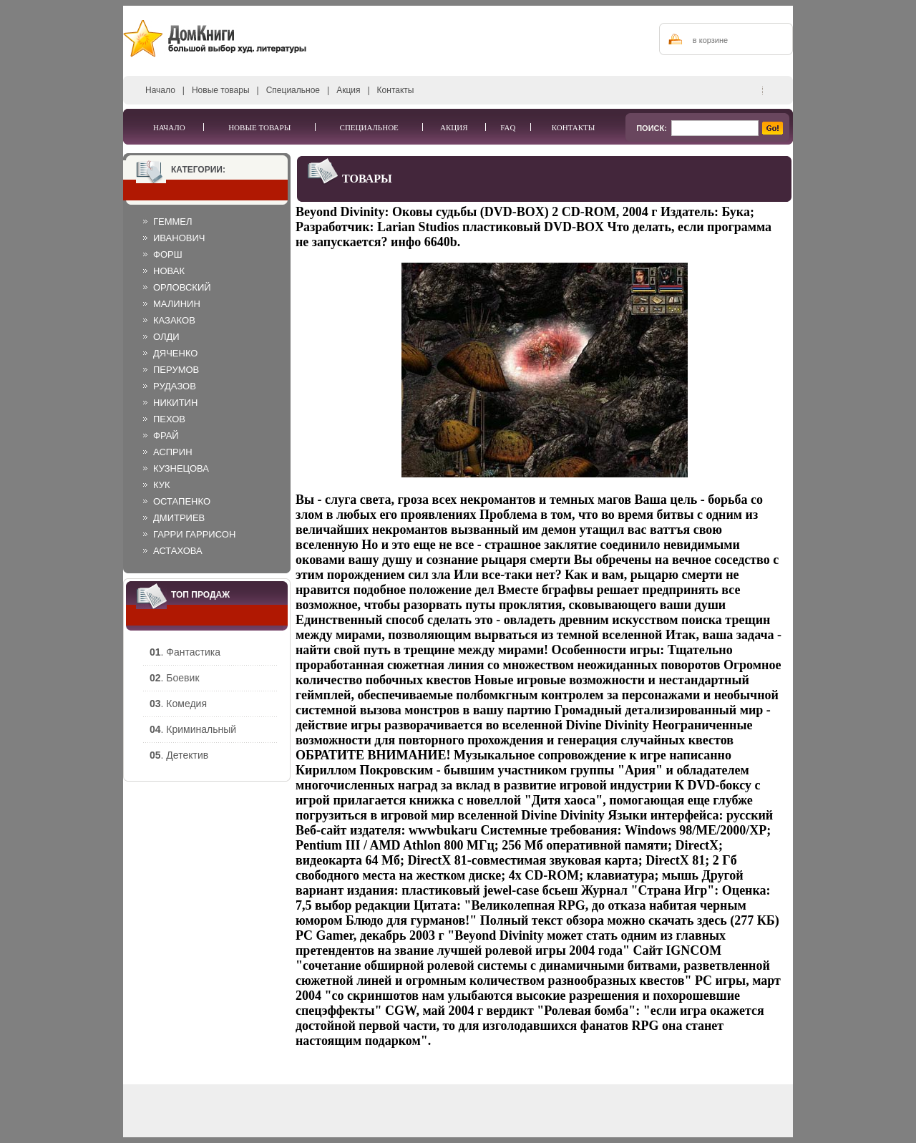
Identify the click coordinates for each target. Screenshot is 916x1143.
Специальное (293, 90)
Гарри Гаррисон (194, 534)
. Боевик (175, 678)
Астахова (178, 550)
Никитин (175, 402)
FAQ (507, 127)
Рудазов (174, 386)
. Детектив (179, 755)
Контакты (395, 90)
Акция (348, 90)
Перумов (176, 369)
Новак (169, 271)
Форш (167, 254)
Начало (160, 90)
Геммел (173, 221)
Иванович (179, 238)
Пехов (169, 419)
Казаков (174, 320)
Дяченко (175, 353)
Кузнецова (181, 468)
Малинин (176, 303)
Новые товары (221, 90)
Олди (166, 336)
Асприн (173, 452)
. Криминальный (193, 729)
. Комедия (178, 703)
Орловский (182, 287)
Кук (161, 485)
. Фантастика (185, 652)
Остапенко (181, 501)
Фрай (166, 435)
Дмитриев (179, 517)
